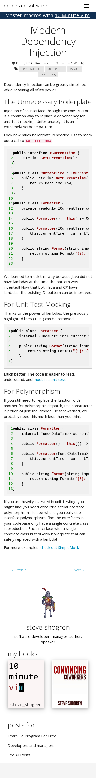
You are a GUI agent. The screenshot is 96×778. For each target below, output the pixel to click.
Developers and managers (31, 745)
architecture (55, 69)
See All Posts (19, 754)
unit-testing (48, 74)
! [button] (48, 15)
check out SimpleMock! (60, 547)
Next (79, 570)
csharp (74, 69)
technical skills (31, 69)
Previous (19, 570)
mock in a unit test (50, 379)
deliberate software (25, 5)
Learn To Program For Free (32, 735)
